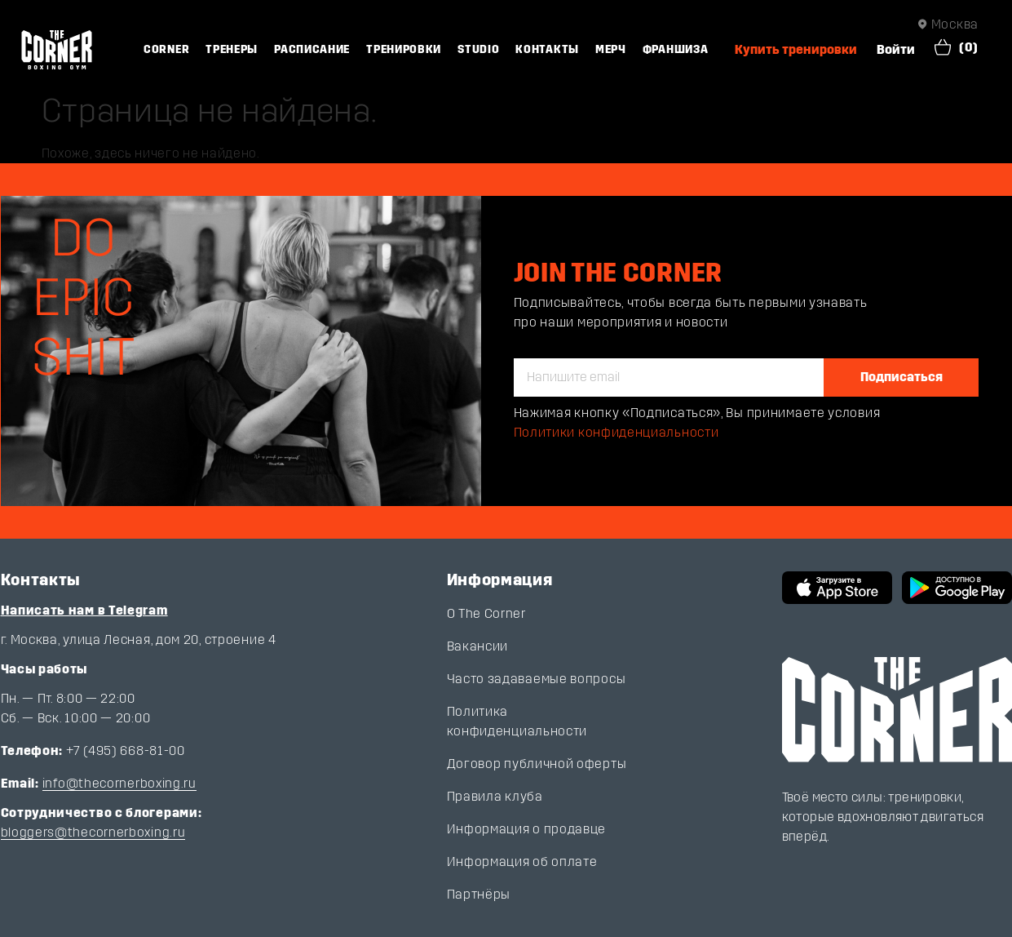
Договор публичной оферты (537, 763)
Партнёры (479, 894)
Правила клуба (495, 796)
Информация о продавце (527, 829)
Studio (478, 49)
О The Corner (486, 613)
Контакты (547, 49)
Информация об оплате (522, 861)
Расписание (312, 49)
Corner (166, 49)
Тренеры (231, 49)
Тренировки (403, 49)
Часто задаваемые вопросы (536, 678)
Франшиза (676, 49)
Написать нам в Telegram (84, 610)
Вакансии (478, 646)
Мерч (610, 49)
